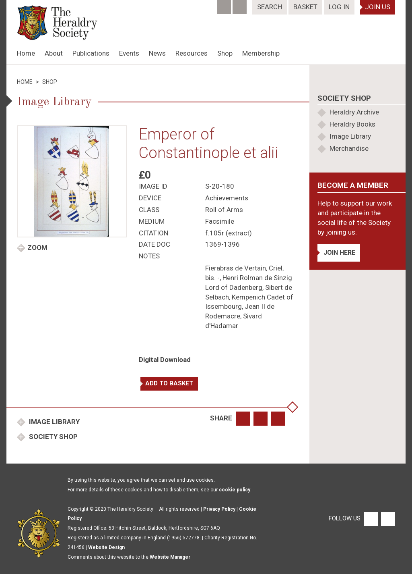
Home (26, 53)
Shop (225, 53)
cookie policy (234, 490)
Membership (261, 53)
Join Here (339, 252)
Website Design (106, 547)
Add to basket (169, 383)
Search (269, 7)
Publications (90, 53)
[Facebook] (225, 4)
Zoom (37, 247)
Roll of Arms (224, 210)
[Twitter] (240, 4)
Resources (191, 53)
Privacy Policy (219, 509)
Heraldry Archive (354, 112)
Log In (339, 7)
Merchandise (349, 148)
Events (129, 53)
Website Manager (170, 557)
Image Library (53, 422)
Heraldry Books (352, 124)
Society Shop (52, 437)
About (54, 53)
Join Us (377, 7)
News (157, 53)
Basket (305, 7)
